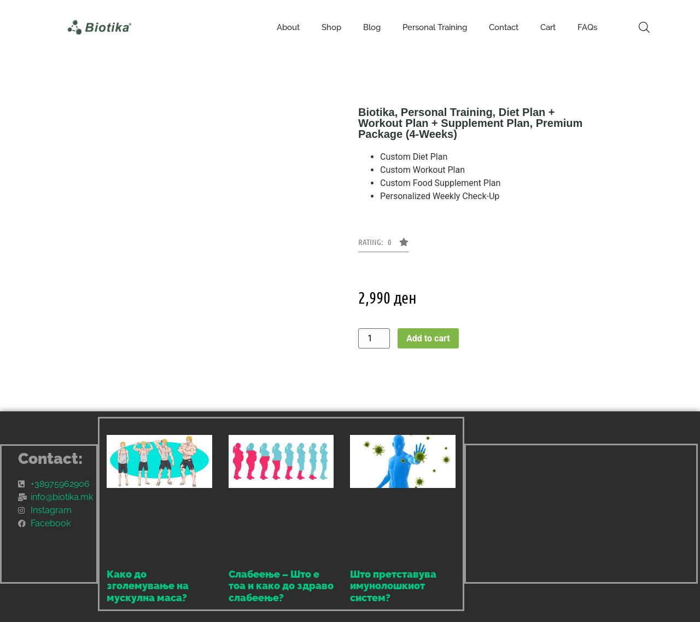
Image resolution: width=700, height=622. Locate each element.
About (288, 27)
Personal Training (434, 27)
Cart (548, 27)
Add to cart (428, 338)
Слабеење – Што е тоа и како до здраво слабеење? (281, 585)
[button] (383, 245)
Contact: (50, 459)
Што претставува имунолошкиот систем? (393, 585)
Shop (331, 27)
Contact (503, 27)
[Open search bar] (644, 27)
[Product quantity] (374, 338)
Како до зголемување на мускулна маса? (148, 585)
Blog (372, 27)
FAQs (587, 27)
